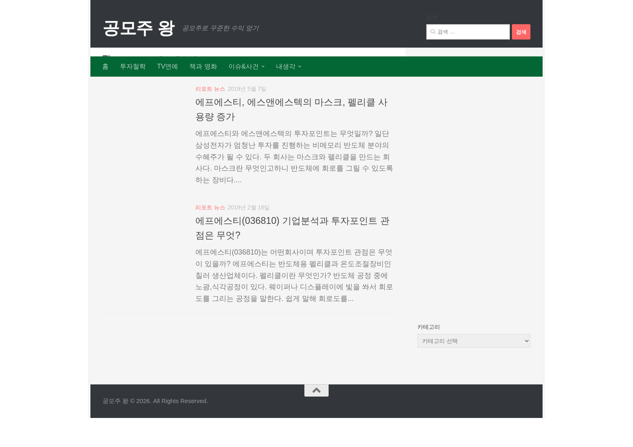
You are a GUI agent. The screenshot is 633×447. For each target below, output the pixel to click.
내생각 (286, 66)
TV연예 (167, 66)
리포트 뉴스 (210, 118)
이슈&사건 (243, 66)
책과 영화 (203, 66)
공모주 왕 (138, 28)
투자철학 (133, 66)
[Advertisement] (473, 210)
